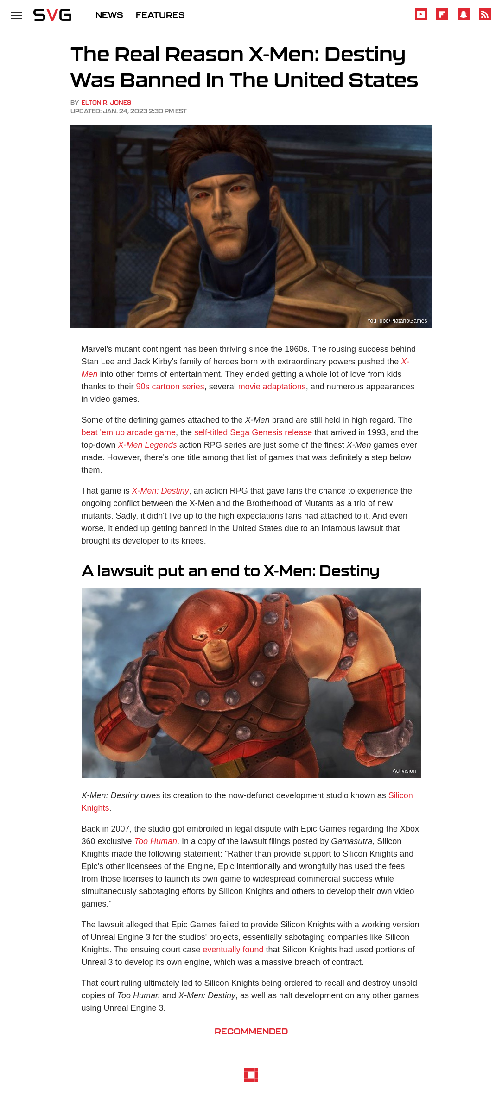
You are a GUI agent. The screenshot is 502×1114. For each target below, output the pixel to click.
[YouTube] (421, 18)
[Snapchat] (464, 18)
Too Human (155, 841)
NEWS (109, 15)
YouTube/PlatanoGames (397, 321)
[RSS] (485, 18)
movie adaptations (272, 386)
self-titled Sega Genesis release (253, 432)
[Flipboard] (442, 18)
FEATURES (160, 15)
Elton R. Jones (106, 102)
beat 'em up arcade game (129, 432)
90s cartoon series (170, 386)
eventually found (233, 949)
